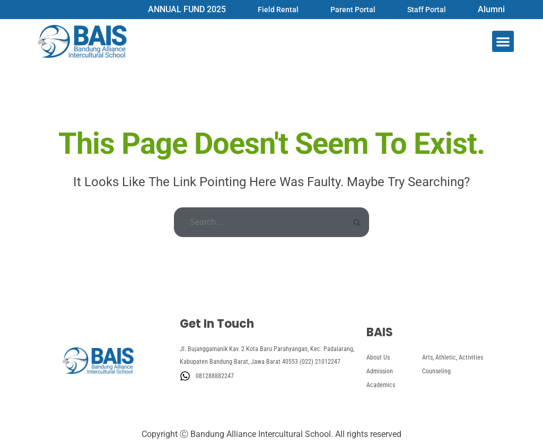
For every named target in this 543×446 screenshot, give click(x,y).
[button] (503, 42)
